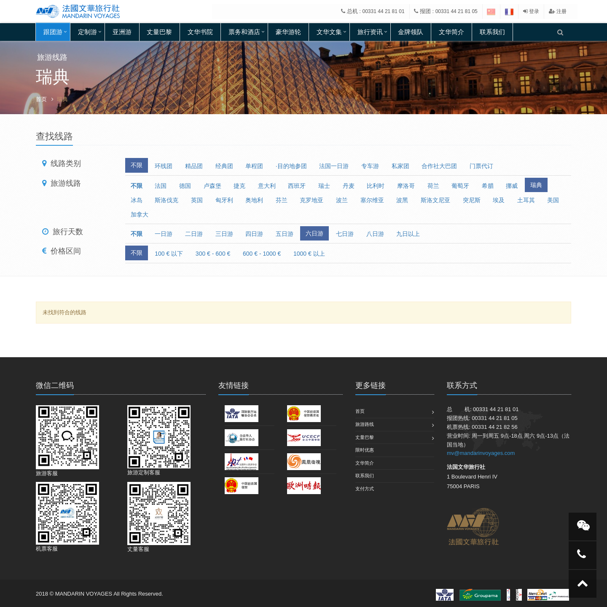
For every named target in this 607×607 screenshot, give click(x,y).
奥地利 (254, 200)
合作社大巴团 (439, 166)
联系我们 (492, 31)
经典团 (224, 166)
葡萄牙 (460, 185)
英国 (197, 200)
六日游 (314, 233)
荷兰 (433, 185)
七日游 (345, 233)
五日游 (284, 233)
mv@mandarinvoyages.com (481, 453)
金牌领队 (410, 31)
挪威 (512, 185)
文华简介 (451, 31)
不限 (136, 165)
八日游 (375, 233)
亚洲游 (122, 31)
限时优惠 (364, 449)
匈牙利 (224, 200)
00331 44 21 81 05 (456, 11)
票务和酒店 (244, 31)
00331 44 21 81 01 (384, 11)
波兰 (342, 200)
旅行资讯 (370, 31)
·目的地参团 (291, 166)
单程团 (254, 166)
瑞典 (536, 185)
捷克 (239, 185)
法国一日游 (334, 166)
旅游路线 (364, 424)
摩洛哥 (406, 185)
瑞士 (324, 185)
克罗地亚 (311, 200)
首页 (41, 99)
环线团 (163, 166)
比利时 (375, 185)
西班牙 (297, 185)
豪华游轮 (288, 31)
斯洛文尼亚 (435, 200)
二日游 (194, 233)
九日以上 (408, 233)
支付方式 (364, 488)
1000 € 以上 (309, 253)
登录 (531, 11)
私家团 (400, 166)
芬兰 (281, 200)
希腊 (488, 185)
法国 (161, 185)
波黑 (402, 200)
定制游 (87, 31)
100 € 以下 (169, 253)
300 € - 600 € (213, 253)
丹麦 (349, 185)
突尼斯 (472, 200)
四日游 (254, 233)
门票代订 (481, 166)
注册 (558, 11)
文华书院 (200, 31)
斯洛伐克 (166, 200)
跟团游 (52, 31)
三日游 (224, 233)
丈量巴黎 (159, 31)
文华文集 (329, 31)
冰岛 (136, 200)
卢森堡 (212, 185)
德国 (185, 185)
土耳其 (526, 200)
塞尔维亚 (372, 200)
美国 (553, 200)
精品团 (194, 166)
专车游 (370, 166)
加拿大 (139, 214)
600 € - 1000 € (262, 253)
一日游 (163, 233)
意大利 (267, 185)
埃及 (499, 200)
